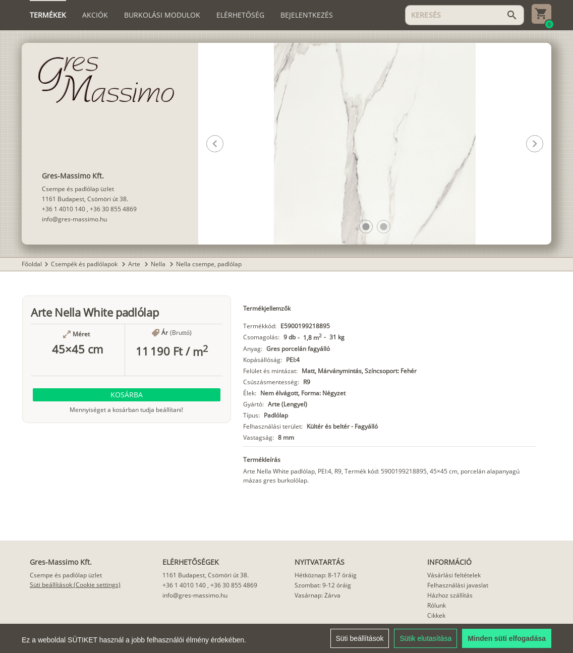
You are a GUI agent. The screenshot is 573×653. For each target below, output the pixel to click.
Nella (159, 264)
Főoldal (32, 264)
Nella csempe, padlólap (209, 264)
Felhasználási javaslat (457, 585)
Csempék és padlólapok (85, 264)
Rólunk (436, 605)
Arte (135, 264)
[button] (366, 226)
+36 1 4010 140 (63, 209)
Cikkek (436, 615)
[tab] (48, 15)
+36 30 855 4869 (113, 209)
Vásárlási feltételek (454, 575)
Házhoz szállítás (450, 595)
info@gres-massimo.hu (74, 219)
